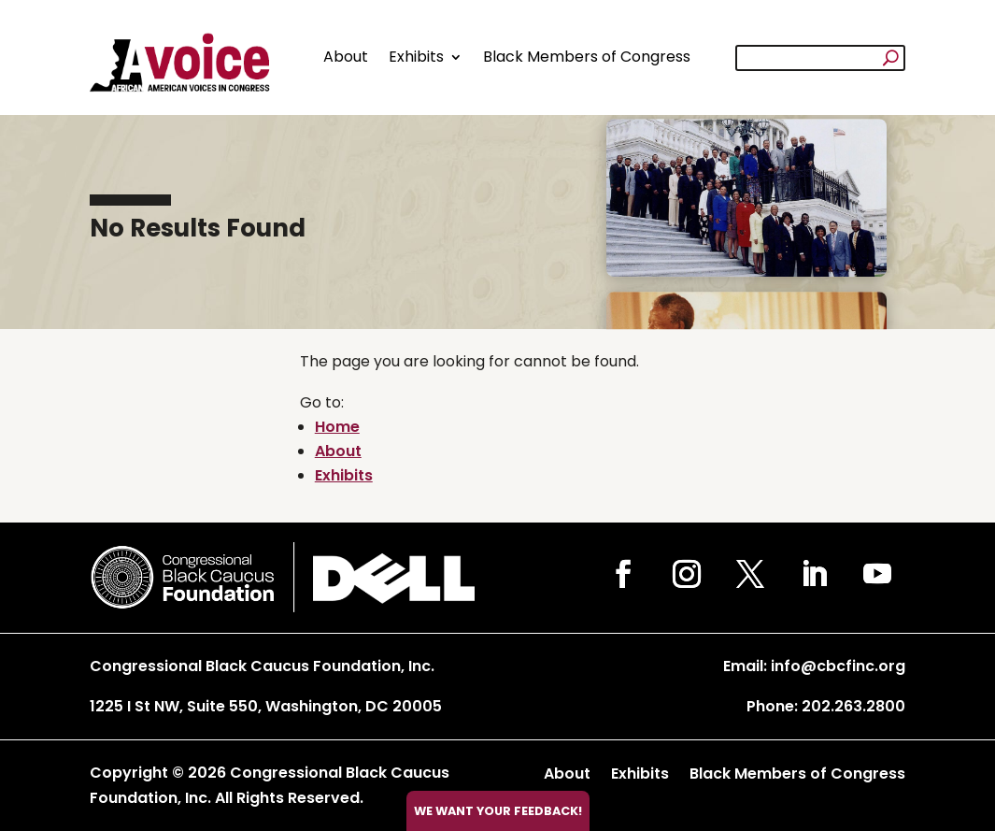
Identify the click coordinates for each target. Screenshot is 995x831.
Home (337, 426)
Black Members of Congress (586, 56)
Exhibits (416, 56)
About (345, 56)
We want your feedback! (498, 811)
